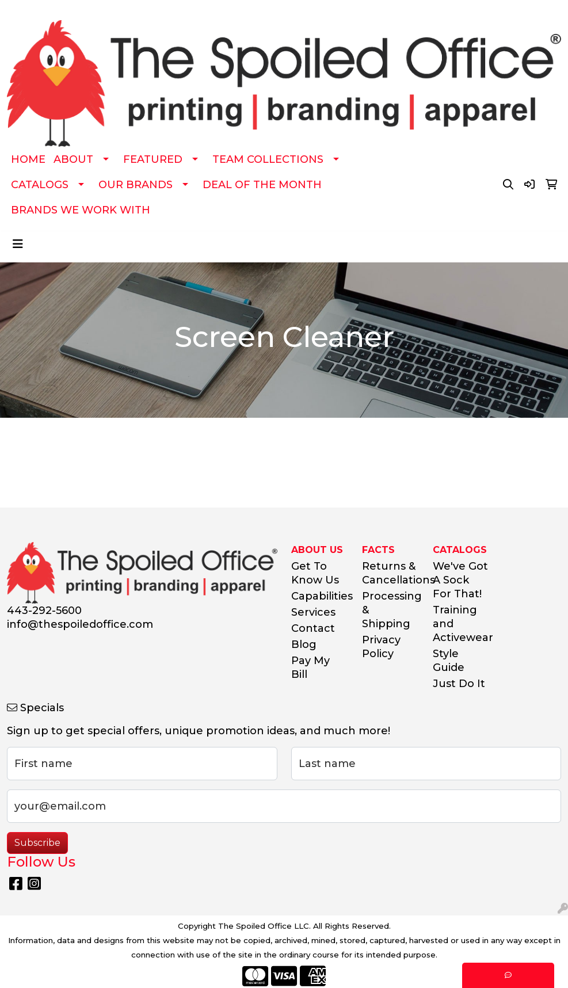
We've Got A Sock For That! (460, 580)
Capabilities (319, 596)
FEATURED (152, 159)
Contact (313, 628)
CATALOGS (39, 184)
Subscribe (37, 842)
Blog (304, 644)
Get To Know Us (315, 573)
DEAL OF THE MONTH (262, 184)
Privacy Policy (381, 647)
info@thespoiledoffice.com (80, 624)
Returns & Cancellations (390, 573)
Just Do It (459, 683)
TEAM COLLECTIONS (267, 159)
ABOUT (73, 159)
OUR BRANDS (135, 184)
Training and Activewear (461, 624)
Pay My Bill (310, 667)
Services (313, 612)
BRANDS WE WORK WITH (80, 210)
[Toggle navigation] (18, 244)
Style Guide (448, 660)
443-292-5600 (44, 610)
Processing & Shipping (390, 610)
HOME (28, 159)
